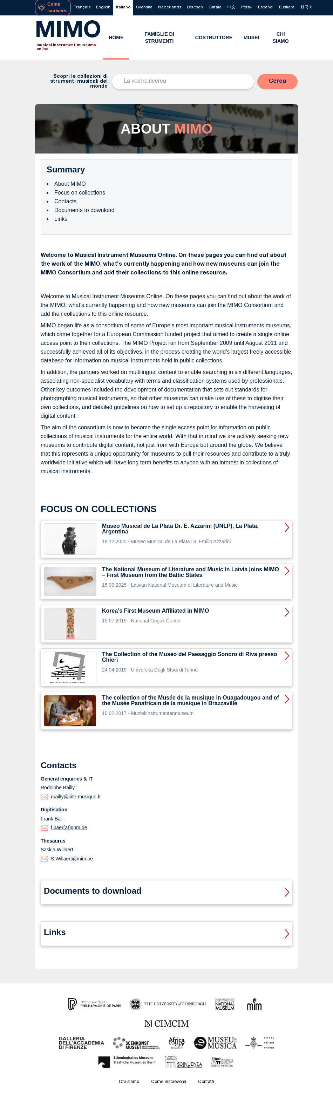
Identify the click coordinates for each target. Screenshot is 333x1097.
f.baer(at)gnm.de (69, 827)
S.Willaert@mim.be (72, 858)
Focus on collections (79, 193)
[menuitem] (82, 7)
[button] (277, 81)
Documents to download (84, 210)
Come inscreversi (168, 1082)
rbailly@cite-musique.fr (76, 796)
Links (60, 219)
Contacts (65, 201)
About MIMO (70, 184)
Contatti (206, 1082)
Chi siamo (129, 1082)
